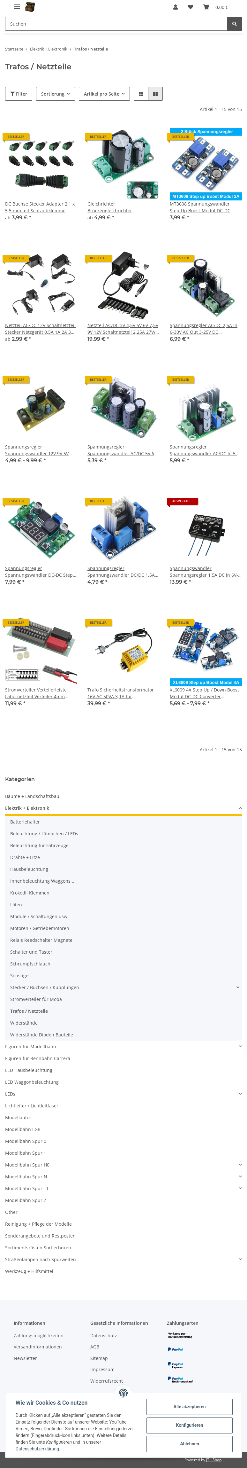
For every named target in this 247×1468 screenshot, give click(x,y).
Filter (18, 94)
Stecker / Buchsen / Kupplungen (44, 987)
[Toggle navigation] (17, 4)
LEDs (10, 1094)
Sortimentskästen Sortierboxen (38, 1248)
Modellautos (18, 1117)
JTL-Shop (213, 1460)
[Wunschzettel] (190, 7)
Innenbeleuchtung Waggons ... (43, 881)
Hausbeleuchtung (29, 869)
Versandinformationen (38, 1347)
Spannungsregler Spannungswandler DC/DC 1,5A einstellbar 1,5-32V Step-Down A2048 (121, 571)
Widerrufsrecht (106, 1381)
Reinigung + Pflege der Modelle (38, 1224)
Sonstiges (20, 975)
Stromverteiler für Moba (36, 999)
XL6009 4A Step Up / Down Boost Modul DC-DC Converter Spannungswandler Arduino (204, 693)
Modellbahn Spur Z (25, 1200)
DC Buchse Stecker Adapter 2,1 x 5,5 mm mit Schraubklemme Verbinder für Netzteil (40, 207)
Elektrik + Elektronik (27, 808)
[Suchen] (116, 24)
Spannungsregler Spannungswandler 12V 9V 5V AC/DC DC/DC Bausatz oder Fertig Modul (40, 450)
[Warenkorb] (215, 7)
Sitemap (99, 1358)
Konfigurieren (189, 1425)
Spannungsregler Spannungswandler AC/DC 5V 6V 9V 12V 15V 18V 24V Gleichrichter (122, 450)
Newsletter (25, 1358)
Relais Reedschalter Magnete (41, 940)
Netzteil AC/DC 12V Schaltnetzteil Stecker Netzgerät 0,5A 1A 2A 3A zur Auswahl (40, 328)
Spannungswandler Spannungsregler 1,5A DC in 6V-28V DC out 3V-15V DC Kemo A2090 (204, 571)
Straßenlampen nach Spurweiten (40, 1259)
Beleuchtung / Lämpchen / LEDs (44, 834)
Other (11, 1212)
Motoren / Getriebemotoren (39, 928)
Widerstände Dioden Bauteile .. (43, 1035)
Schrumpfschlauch (30, 964)
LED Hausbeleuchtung (28, 1070)
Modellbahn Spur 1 (25, 1153)
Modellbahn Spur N (26, 1177)
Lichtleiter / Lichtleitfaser (31, 1106)
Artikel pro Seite (101, 94)
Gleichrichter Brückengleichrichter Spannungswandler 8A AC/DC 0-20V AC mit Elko (121, 207)
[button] (175, 7)
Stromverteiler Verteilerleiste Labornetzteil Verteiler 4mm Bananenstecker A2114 (36, 693)
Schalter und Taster (31, 952)
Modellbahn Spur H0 (27, 1165)
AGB (94, 1347)
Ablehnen (189, 1443)
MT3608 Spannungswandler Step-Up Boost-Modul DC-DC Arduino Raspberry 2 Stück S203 (204, 207)
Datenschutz (103, 1335)
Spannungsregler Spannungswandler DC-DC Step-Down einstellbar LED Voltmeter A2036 (39, 571)
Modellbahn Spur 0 (25, 1141)
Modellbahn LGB (23, 1129)
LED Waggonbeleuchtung (32, 1082)
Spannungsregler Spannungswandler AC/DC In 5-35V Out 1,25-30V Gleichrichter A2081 (203, 450)
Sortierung (52, 94)
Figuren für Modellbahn (30, 1046)
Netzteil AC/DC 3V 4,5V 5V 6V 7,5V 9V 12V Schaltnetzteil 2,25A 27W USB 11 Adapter (122, 328)
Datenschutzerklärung (37, 1448)
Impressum (102, 1369)
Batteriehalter (25, 822)
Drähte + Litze (25, 857)
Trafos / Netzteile (29, 1011)
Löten (16, 905)
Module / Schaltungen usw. (39, 916)
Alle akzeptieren (189, 1406)
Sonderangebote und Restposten (40, 1236)
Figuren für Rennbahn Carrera (37, 1058)
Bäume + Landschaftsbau (32, 796)
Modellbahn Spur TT (27, 1188)
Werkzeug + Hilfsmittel (29, 1271)
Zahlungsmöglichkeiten (39, 1335)
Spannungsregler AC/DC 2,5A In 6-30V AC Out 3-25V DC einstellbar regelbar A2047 (203, 328)
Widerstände (24, 1023)
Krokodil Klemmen (29, 893)
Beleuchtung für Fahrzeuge (39, 845)
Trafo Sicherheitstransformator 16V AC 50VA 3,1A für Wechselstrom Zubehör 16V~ (120, 693)
